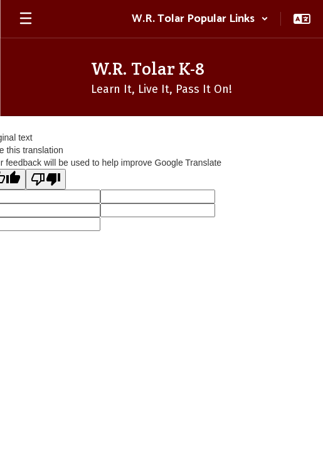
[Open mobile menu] (26, 19)
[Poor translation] (46, 179)
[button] (200, 19)
